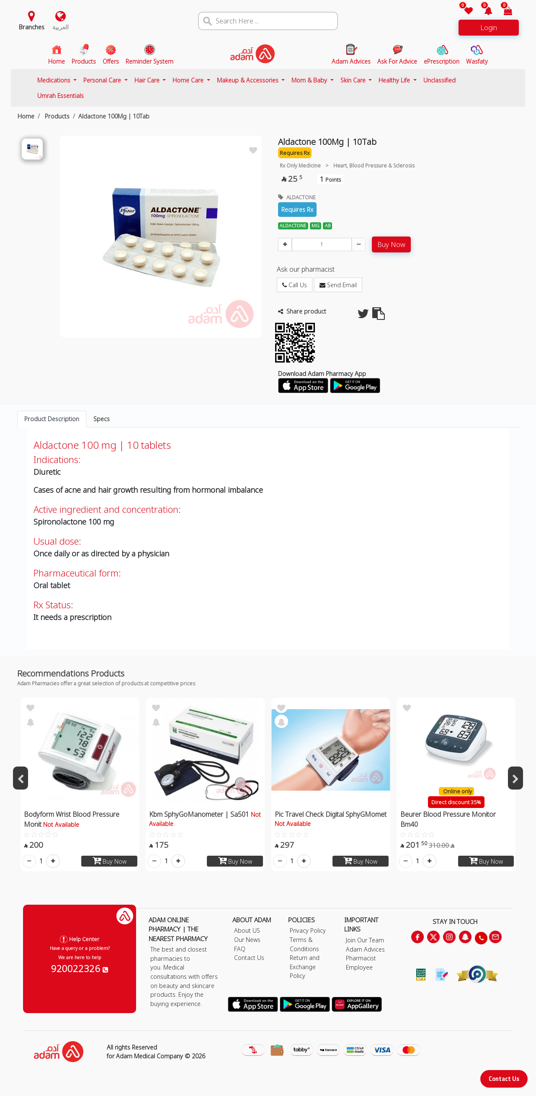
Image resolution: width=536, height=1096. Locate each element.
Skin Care (353, 80)
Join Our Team (365, 940)
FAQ (239, 949)
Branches (31, 27)
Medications (54, 80)
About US (247, 930)
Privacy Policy (308, 930)
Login (488, 27)
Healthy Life (395, 80)
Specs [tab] (101, 419)
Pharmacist (361, 958)
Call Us (294, 285)
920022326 (79, 968)
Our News (247, 940)
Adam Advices (365, 949)
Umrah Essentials (60, 96)
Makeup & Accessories (248, 80)
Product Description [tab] (51, 419)
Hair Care (147, 80)
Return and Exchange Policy (305, 967)
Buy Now (391, 244)
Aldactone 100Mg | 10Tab (113, 116)
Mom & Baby (310, 80)
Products (56, 116)
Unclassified (439, 80)
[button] (483, 11)
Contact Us (504, 1078)
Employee (359, 967)
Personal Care (103, 80)
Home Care (189, 80)
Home (26, 116)
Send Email (338, 285)
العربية (60, 27)
